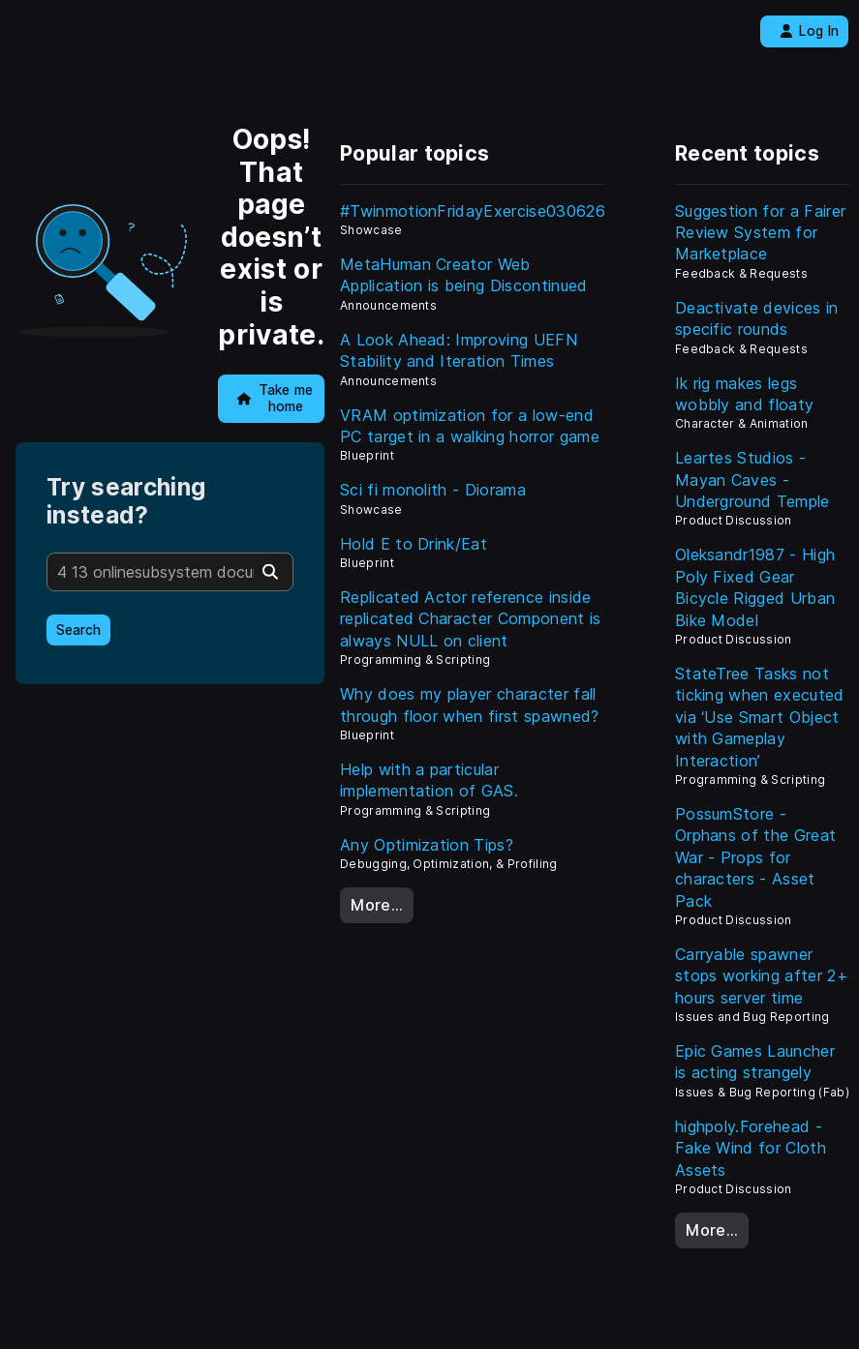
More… (377, 904)
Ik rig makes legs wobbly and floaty (744, 394)
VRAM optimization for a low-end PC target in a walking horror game (469, 425)
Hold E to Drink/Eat (413, 544)
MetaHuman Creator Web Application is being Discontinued (464, 275)
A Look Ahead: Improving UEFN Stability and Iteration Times (458, 350)
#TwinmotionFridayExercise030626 (472, 211)
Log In (809, 31)
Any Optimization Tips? (426, 844)
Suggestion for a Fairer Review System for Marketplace (760, 232)
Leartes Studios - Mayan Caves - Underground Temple (752, 479)
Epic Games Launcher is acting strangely (755, 1061)
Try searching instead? (125, 501)
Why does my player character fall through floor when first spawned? (469, 704)
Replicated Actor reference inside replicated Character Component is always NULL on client (470, 618)
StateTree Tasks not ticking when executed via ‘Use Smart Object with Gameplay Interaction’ (759, 717)
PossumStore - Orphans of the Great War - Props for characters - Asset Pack (755, 857)
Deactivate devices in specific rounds (757, 318)
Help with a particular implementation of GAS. (429, 780)
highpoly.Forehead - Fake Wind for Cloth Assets (750, 1148)
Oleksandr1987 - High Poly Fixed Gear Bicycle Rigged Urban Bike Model (755, 587)
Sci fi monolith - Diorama (433, 489)
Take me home (275, 398)
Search (78, 630)
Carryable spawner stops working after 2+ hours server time (761, 975)
